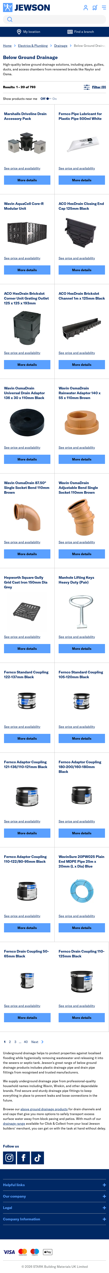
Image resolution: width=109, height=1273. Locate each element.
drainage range (14, 1124)
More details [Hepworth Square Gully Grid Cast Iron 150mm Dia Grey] (27, 649)
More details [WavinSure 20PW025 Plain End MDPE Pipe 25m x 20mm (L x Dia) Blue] (81, 928)
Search (9, 19)
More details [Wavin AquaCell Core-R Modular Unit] (27, 270)
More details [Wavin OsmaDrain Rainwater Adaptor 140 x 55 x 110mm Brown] (81, 459)
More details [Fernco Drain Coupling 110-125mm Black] (81, 1018)
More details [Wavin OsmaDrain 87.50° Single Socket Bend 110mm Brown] (27, 554)
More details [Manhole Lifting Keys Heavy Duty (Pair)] (81, 649)
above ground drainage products (44, 1109)
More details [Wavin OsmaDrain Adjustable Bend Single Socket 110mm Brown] (81, 554)
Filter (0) (95, 87)
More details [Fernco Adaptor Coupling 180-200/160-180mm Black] (81, 833)
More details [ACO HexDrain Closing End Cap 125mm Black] (81, 270)
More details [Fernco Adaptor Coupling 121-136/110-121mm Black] (27, 833)
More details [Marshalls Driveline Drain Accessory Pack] (27, 180)
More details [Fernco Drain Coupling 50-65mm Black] (27, 1018)
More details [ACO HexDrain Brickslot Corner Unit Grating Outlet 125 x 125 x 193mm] (27, 365)
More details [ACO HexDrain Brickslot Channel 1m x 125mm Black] (81, 365)
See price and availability (22, 168)
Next (37, 1042)
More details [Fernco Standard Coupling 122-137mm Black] (27, 738)
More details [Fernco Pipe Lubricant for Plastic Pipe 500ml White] (81, 180)
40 (26, 1042)
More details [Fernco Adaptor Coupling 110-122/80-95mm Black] (27, 928)
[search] (54, 19)
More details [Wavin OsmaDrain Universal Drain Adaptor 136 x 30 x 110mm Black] (27, 459)
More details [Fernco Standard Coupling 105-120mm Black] (81, 738)
